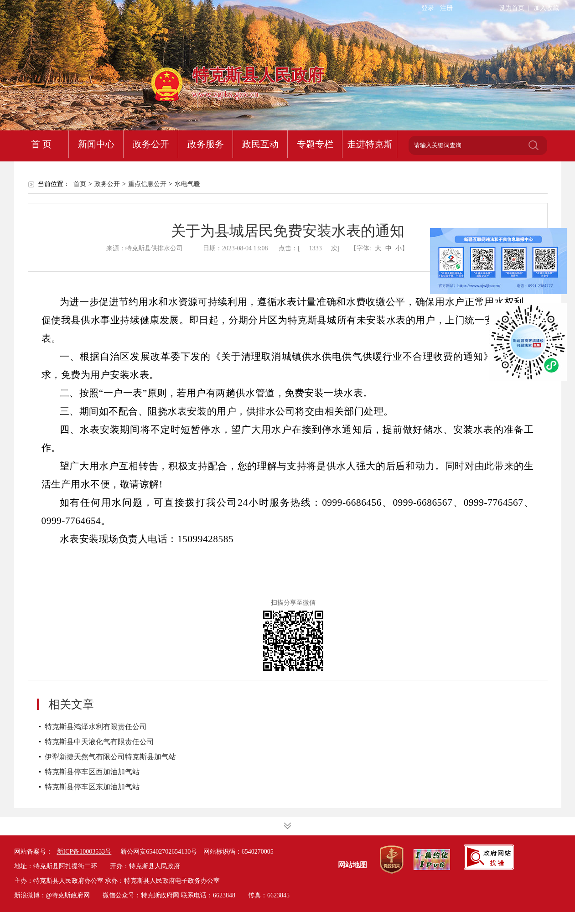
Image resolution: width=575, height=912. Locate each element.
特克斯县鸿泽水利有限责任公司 (96, 727)
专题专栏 (315, 144)
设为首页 (511, 8)
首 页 (41, 144)
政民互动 (260, 144)
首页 (79, 184)
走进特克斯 (370, 144)
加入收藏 (546, 8)
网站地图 (352, 865)
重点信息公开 (147, 184)
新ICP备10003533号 (84, 851)
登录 (427, 8)
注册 (446, 8)
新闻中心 (96, 144)
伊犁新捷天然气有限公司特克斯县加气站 (110, 757)
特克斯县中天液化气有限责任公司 (99, 742)
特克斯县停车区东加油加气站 (92, 787)
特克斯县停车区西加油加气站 (92, 772)
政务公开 (151, 144)
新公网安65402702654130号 (158, 851)
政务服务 (205, 144)
